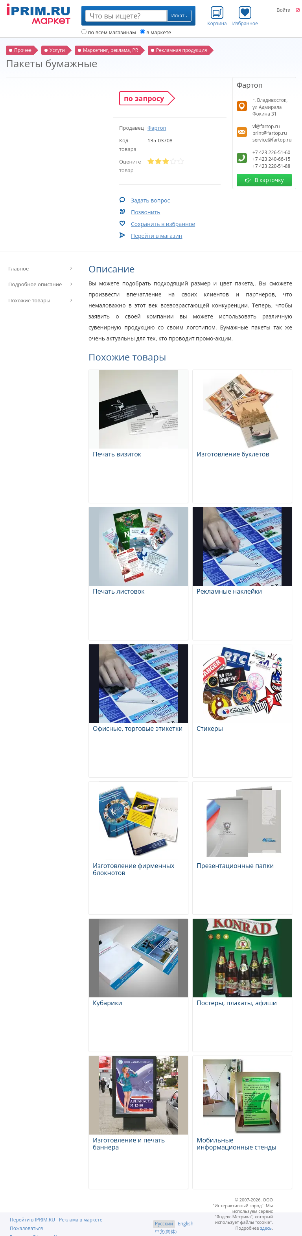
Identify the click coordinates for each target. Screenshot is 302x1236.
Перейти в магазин (156, 235)
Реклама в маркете (80, 1219)
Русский (164, 1223)
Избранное (245, 16)
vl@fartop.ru (266, 126)
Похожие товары (29, 300)
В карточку (264, 180)
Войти (283, 10)
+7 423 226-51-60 (271, 152)
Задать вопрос (150, 200)
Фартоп (156, 127)
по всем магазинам (108, 32)
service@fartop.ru (272, 139)
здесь (266, 1228)
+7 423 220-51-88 (271, 166)
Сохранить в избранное (163, 224)
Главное (18, 268)
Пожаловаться (26, 1228)
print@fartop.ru (269, 133)
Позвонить (145, 212)
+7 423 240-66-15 (271, 159)
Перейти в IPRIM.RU (32, 1219)
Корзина (217, 16)
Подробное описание (35, 284)
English (185, 1223)
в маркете (155, 32)
